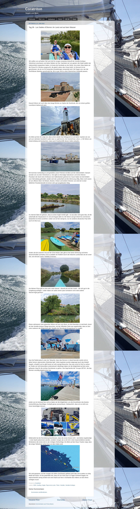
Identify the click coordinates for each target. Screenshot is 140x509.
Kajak (43, 485)
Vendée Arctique (70, 485)
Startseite (32, 19)
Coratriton (33, 9)
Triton (58, 485)
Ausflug (39, 485)
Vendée (62, 485)
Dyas (74, 19)
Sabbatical (51, 19)
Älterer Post (87, 500)
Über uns (42, 19)
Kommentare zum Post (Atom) (44, 504)
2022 (34, 485)
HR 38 (67, 19)
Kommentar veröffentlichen (39, 492)
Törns (60, 19)
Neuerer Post (34, 500)
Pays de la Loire (51, 485)
